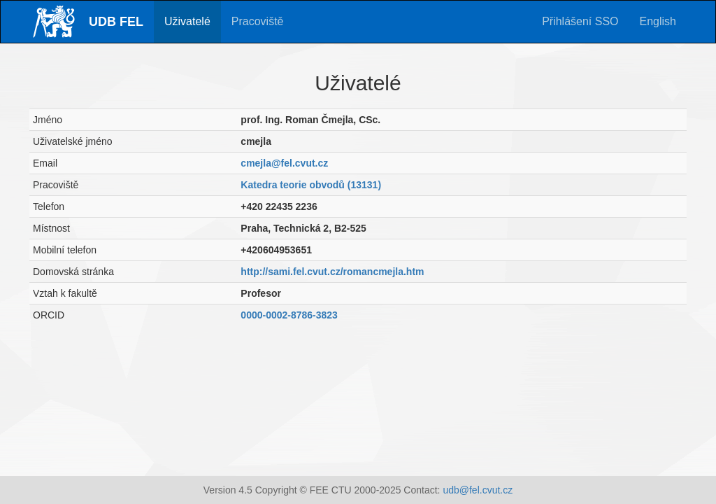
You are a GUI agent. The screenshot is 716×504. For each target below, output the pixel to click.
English (658, 21)
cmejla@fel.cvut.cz (284, 163)
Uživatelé (187, 21)
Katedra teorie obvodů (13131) (311, 184)
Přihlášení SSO (580, 21)
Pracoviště (257, 21)
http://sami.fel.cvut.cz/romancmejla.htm (332, 271)
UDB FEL (116, 22)
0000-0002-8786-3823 (289, 315)
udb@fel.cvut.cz (478, 490)
